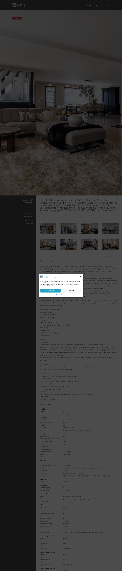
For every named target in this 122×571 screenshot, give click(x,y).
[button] (81, 277)
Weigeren (71, 290)
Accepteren (50, 290)
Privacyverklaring (60, 294)
